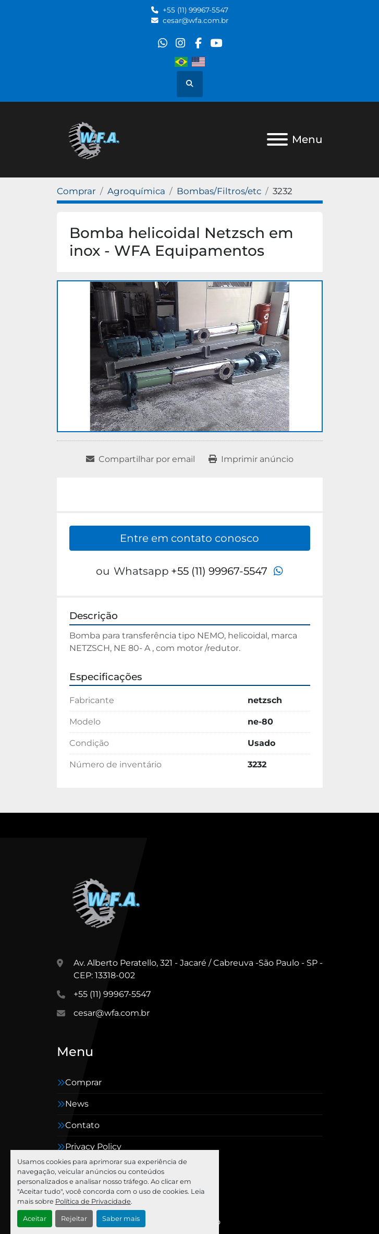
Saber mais (121, 1219)
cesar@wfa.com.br (195, 20)
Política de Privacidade (93, 1201)
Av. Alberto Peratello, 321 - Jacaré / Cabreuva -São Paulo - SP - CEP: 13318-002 (198, 969)
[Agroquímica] (136, 191)
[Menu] (277, 139)
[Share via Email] (140, 459)
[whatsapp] (162, 43)
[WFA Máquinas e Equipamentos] (109, 901)
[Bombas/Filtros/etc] (219, 191)
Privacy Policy (93, 1147)
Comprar (83, 1082)
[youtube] (216, 43)
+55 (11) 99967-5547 (195, 10)
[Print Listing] (251, 459)
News (77, 1104)
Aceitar (34, 1219)
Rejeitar (74, 1219)
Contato (82, 1125)
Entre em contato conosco (189, 538)
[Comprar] (76, 191)
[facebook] (198, 43)
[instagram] (180, 43)
